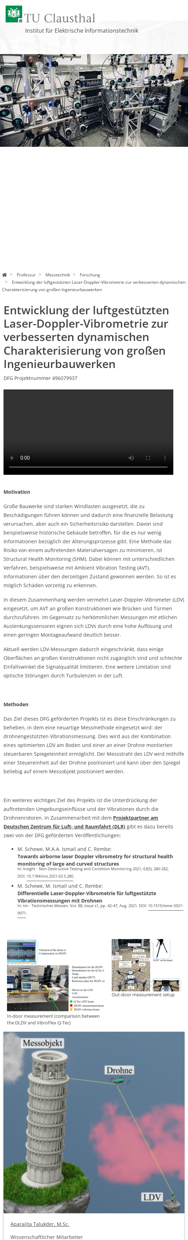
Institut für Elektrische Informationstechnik (81, 30)
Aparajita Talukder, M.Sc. (40, 1224)
